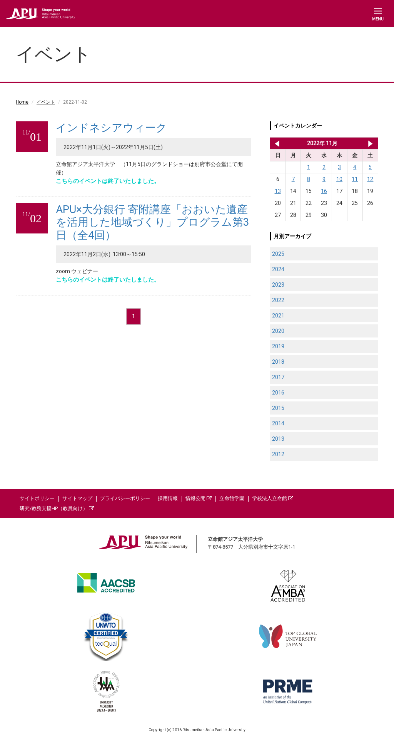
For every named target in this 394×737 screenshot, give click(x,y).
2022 (278, 300)
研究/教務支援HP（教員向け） (57, 508)
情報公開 (198, 498)
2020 (278, 331)
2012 (278, 454)
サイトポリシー (37, 498)
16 (324, 191)
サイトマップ (77, 498)
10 (339, 179)
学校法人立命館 (272, 498)
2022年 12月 (370, 143)
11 (355, 179)
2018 (278, 362)
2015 (278, 408)
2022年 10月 (275, 143)
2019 (278, 346)
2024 (278, 269)
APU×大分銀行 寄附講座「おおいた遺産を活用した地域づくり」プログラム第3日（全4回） (152, 222)
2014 (278, 423)
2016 (278, 392)
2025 (278, 254)
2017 (278, 377)
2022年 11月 (322, 143)
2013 (278, 439)
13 (278, 191)
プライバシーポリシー (125, 498)
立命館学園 (231, 498)
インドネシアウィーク (111, 127)
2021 (278, 315)
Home (22, 102)
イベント (46, 102)
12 (370, 179)
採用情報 (168, 498)
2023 (278, 285)
